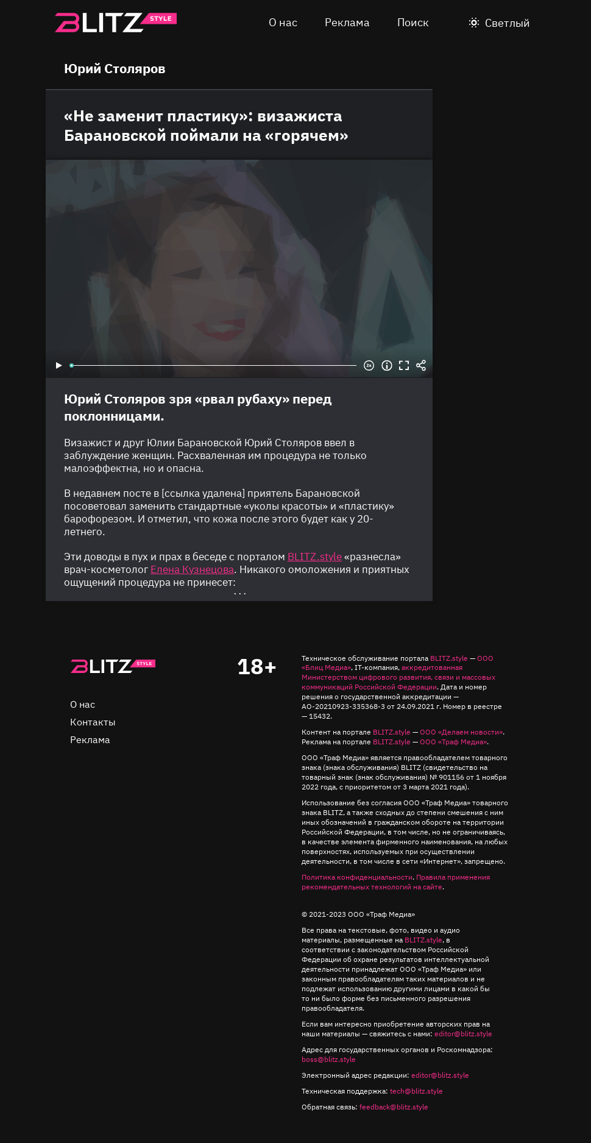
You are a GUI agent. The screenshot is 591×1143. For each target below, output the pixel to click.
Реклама (347, 22)
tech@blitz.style (416, 1090)
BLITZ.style (449, 658)
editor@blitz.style (463, 1033)
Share (421, 365)
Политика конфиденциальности (357, 876)
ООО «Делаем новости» (461, 731)
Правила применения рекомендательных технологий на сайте (396, 881)
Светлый (507, 23)
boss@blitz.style (329, 1059)
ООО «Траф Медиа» (453, 741)
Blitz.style (116, 22)
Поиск (413, 22)
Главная (112, 666)
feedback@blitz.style (393, 1106)
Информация (386, 365)
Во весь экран (403, 365)
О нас (283, 22)
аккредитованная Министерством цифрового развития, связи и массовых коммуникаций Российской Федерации (398, 677)
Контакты (93, 722)
